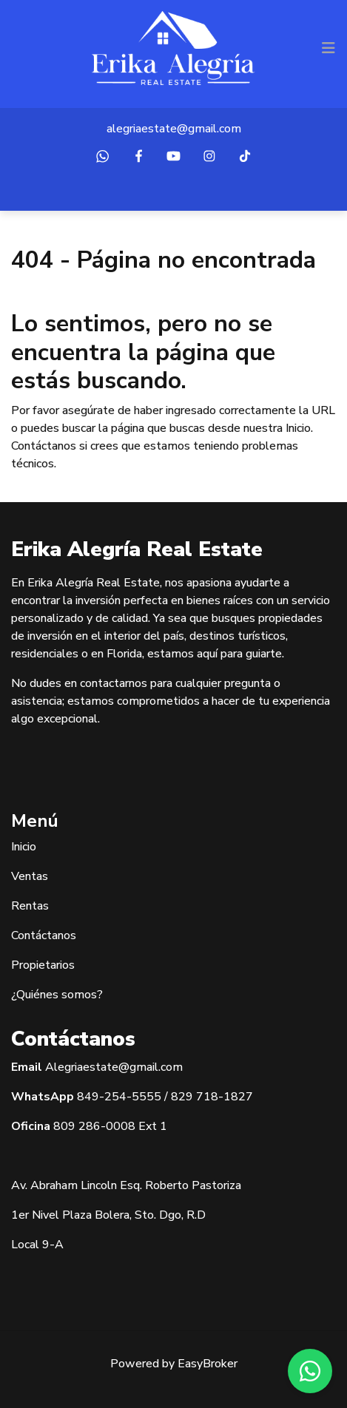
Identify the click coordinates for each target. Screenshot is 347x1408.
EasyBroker (207, 1363)
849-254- (104, 1097)
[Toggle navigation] (328, 48)
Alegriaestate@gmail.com (114, 1067)
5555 (146, 1097)
